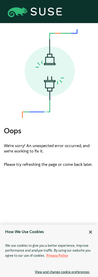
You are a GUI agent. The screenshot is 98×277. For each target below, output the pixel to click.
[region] (49, 251)
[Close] (90, 232)
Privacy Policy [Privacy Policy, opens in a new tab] (57, 255)
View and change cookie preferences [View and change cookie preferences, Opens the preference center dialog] (62, 272)
